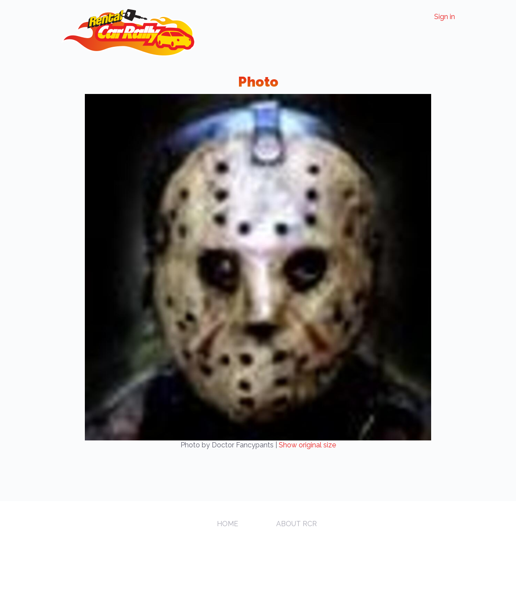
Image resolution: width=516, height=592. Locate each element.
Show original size (307, 445)
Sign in (444, 17)
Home (227, 524)
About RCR (296, 524)
